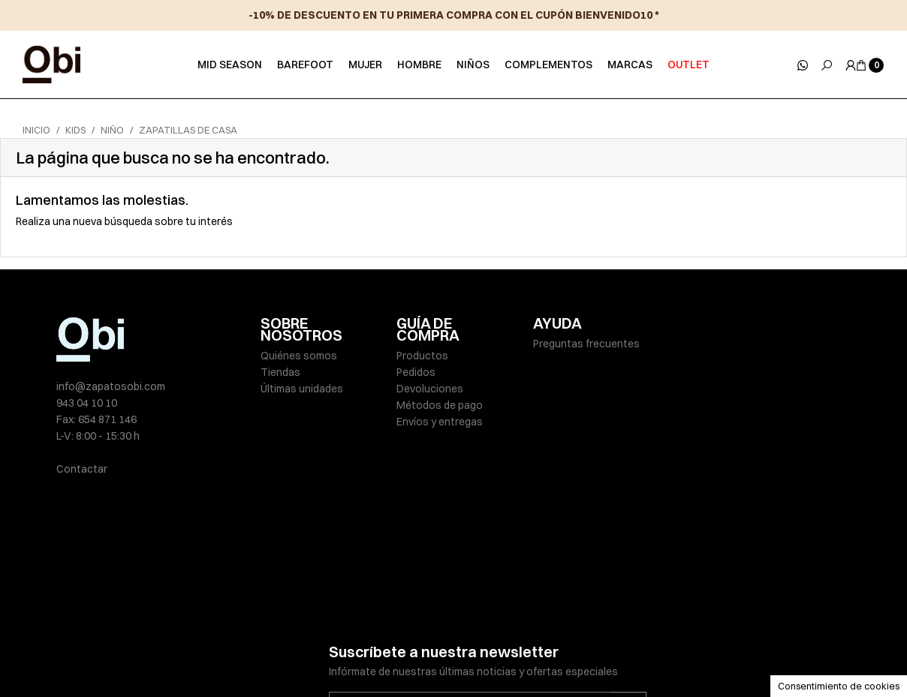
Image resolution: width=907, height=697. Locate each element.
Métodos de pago (439, 405)
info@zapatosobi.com (110, 386)
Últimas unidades (302, 388)
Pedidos (415, 372)
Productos (422, 355)
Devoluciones (429, 388)
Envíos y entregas (439, 421)
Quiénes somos (299, 355)
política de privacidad (494, 608)
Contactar (81, 469)
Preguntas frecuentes (586, 343)
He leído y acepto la (446, 608)
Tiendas (280, 372)
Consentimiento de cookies (838, 686)
